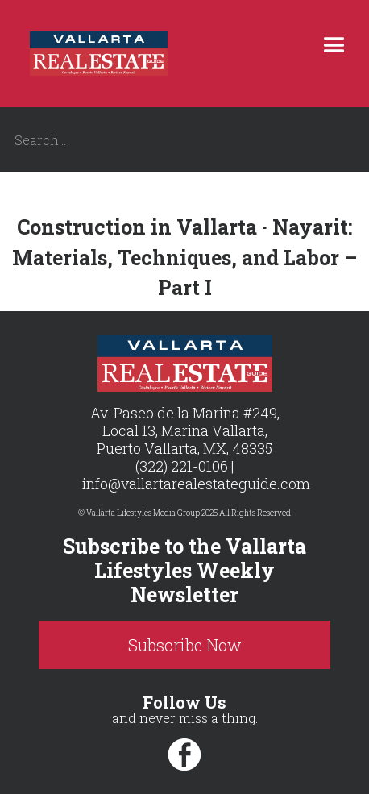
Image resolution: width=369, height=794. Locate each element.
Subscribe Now (185, 644)
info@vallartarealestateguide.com (196, 483)
